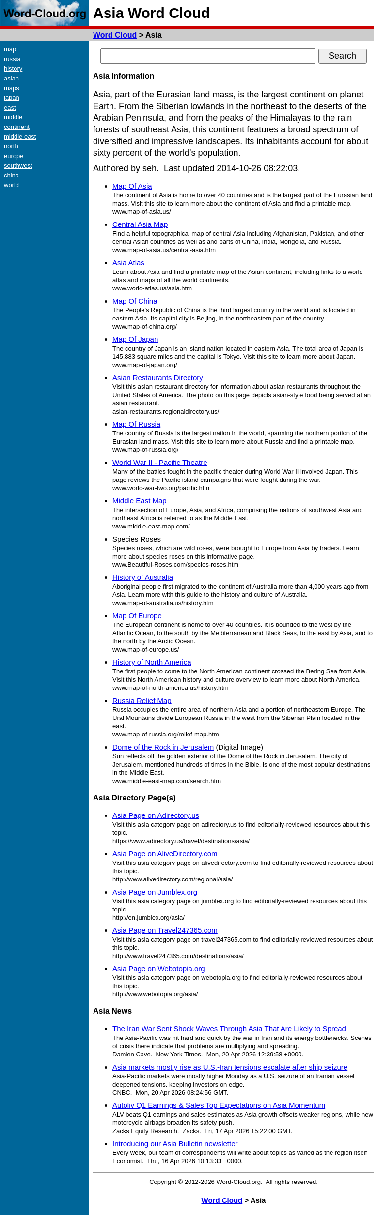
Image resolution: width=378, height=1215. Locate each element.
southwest (18, 165)
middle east (20, 136)
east (10, 107)
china (11, 175)
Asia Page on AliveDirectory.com (164, 853)
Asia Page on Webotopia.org (158, 968)
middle (13, 117)
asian (11, 78)
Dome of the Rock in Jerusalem (163, 747)
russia (12, 59)
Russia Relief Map (142, 700)
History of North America (151, 662)
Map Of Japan (135, 339)
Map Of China (135, 301)
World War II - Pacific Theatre (159, 462)
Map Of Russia (136, 424)
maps (11, 88)
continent (17, 126)
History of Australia (142, 577)
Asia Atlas (128, 262)
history (13, 68)
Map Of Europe (137, 615)
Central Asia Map (140, 224)
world (11, 185)
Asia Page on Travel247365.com (165, 930)
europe (13, 156)
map (10, 49)
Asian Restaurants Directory (157, 377)
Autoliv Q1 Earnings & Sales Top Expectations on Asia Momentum (218, 1105)
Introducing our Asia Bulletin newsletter (174, 1143)
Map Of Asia (132, 186)
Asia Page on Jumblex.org (154, 892)
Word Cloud (115, 35)
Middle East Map (139, 500)
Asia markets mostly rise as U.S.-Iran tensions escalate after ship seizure (229, 1067)
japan (11, 97)
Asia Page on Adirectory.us (155, 815)
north (11, 146)
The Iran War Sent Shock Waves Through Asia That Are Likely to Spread (229, 1028)
